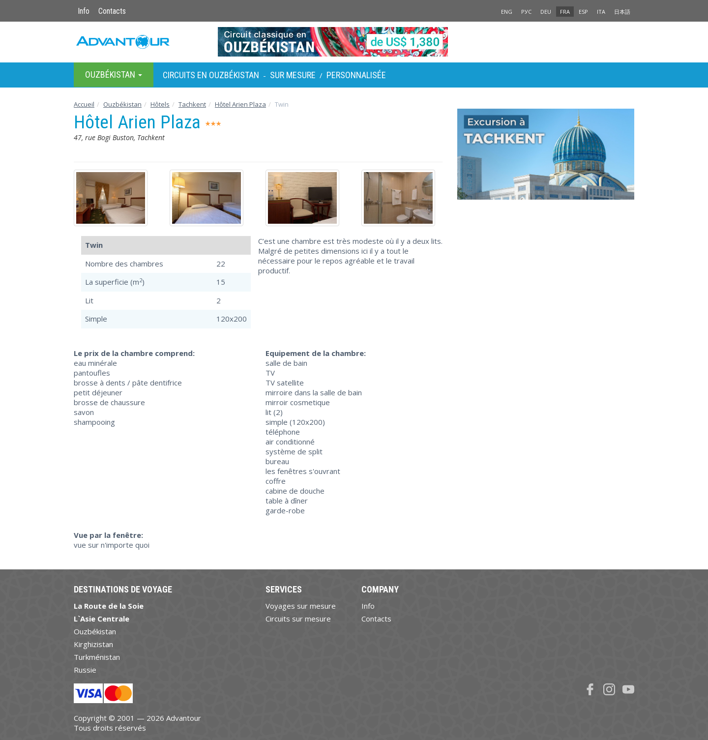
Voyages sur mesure (301, 606)
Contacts (112, 11)
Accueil (84, 104)
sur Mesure (293, 75)
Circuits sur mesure (298, 618)
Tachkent (192, 104)
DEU (545, 11)
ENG (506, 11)
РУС (526, 11)
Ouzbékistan (122, 104)
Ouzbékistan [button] (113, 74)
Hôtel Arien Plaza (240, 104)
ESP (583, 11)
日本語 (622, 11)
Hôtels (160, 104)
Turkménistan (97, 657)
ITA (601, 11)
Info (83, 11)
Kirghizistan (93, 644)
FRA (565, 11)
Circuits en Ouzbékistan (211, 75)
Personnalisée (356, 75)
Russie (85, 670)
